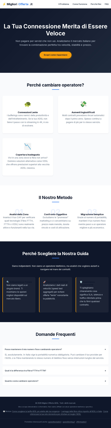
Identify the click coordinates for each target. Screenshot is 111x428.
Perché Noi (96, 4)
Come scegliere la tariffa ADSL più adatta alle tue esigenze (36, 411)
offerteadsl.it (81, 422)
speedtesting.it (69, 422)
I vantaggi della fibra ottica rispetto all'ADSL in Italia (81, 411)
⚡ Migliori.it (17, 4)
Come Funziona (80, 4)
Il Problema (64, 4)
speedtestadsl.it (54, 422)
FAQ (107, 4)
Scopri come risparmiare (55, 55)
